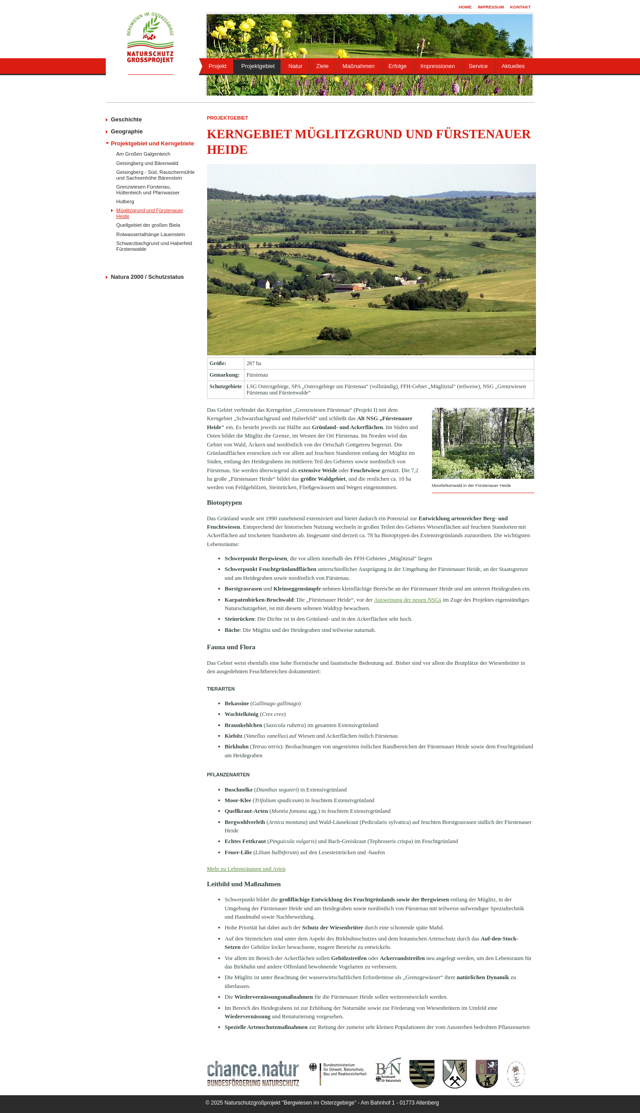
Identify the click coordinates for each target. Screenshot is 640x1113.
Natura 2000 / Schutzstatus (147, 276)
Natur (295, 66)
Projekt (218, 66)
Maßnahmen (359, 66)
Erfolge (397, 66)
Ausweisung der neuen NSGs (407, 599)
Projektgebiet (258, 66)
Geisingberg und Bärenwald (147, 163)
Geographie (127, 131)
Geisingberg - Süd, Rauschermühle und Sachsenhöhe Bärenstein (155, 174)
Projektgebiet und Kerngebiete (152, 143)
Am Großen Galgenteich (143, 154)
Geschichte (126, 119)
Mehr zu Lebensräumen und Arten (246, 868)
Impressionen (437, 66)
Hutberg (125, 201)
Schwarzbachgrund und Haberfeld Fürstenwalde (154, 246)
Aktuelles (512, 66)
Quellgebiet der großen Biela (148, 225)
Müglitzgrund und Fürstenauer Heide (150, 213)
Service (478, 66)
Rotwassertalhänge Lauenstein (150, 234)
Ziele (322, 66)
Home (465, 6)
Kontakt (520, 6)
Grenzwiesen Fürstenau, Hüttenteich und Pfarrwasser (148, 189)
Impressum (491, 6)
